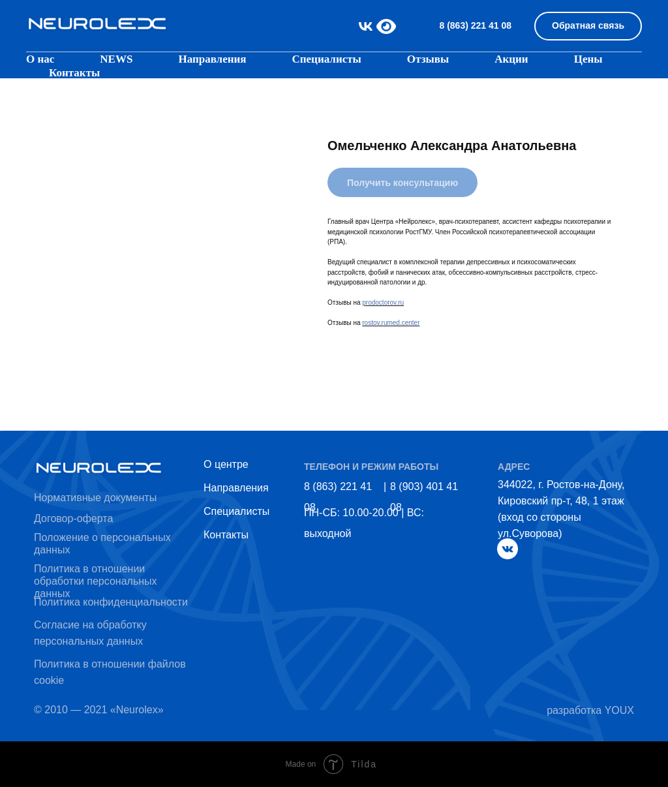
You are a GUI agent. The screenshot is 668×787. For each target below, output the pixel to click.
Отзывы (428, 59)
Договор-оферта (73, 518)
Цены (588, 59)
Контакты (74, 73)
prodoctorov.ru (383, 302)
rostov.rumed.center (390, 322)
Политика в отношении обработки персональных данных (95, 581)
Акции (511, 59)
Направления (236, 487)
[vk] (365, 26)
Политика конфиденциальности (111, 602)
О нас (40, 59)
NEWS (116, 59)
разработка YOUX (590, 710)
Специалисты (326, 59)
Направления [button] (212, 59)
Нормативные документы (95, 497)
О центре (226, 464)
